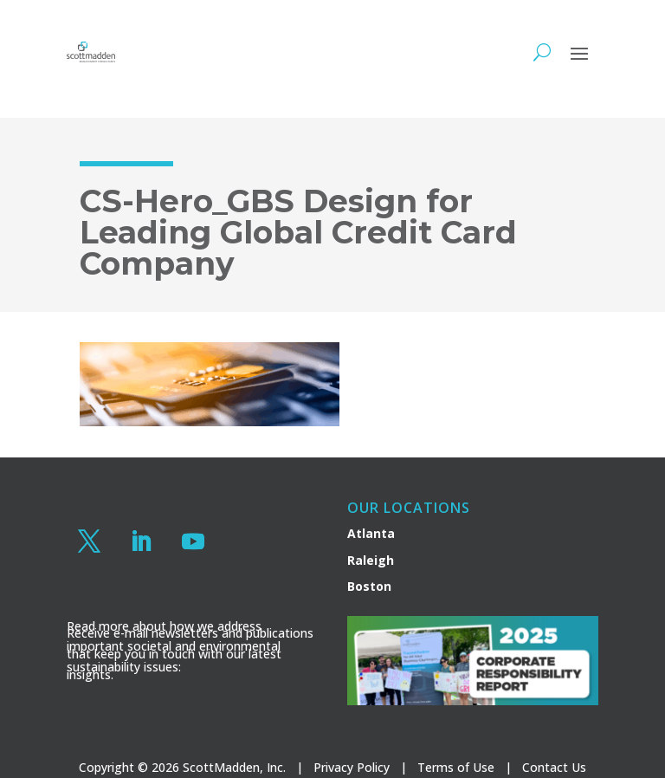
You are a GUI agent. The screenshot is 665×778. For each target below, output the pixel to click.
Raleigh (370, 560)
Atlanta (371, 533)
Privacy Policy (351, 767)
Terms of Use (455, 767)
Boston (369, 586)
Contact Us (554, 767)
